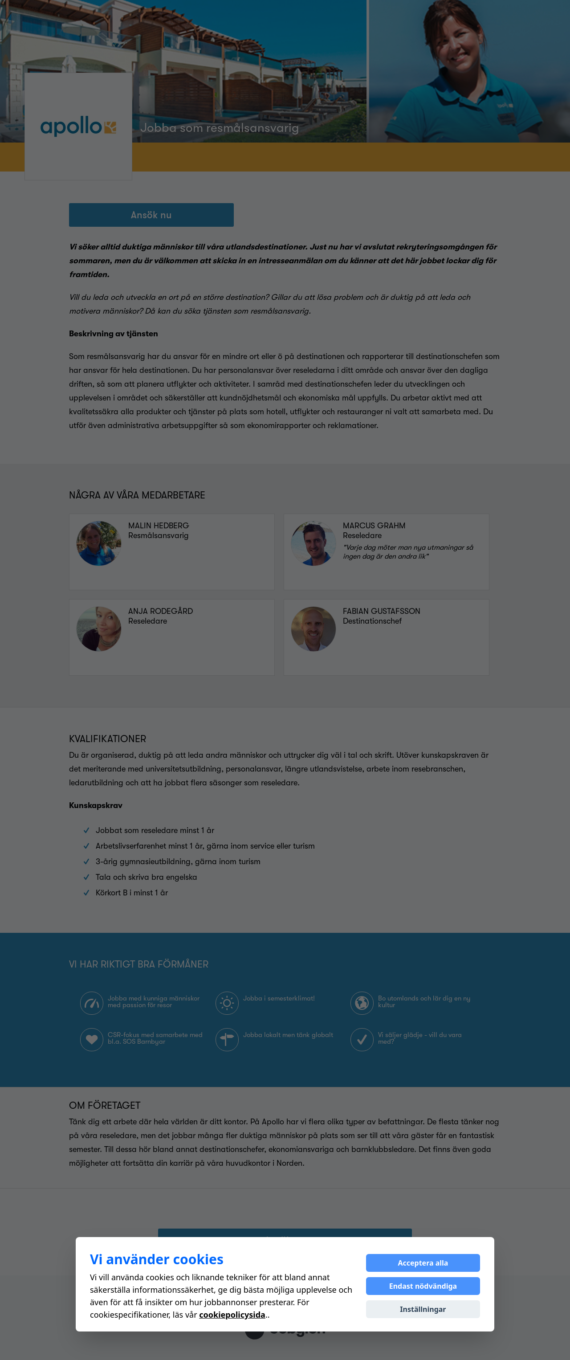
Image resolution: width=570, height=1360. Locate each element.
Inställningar (423, 1309)
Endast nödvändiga (423, 1286)
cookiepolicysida (232, 1314)
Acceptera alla (423, 1263)
